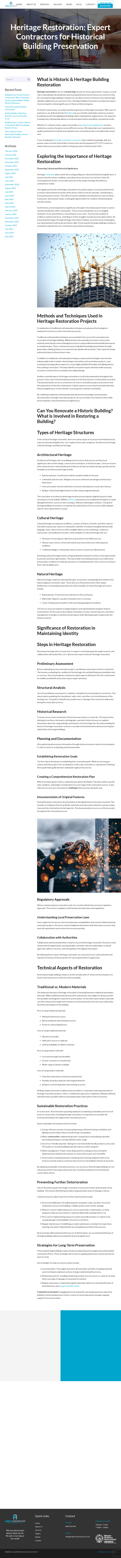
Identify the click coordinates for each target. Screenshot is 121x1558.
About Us (38, 1527)
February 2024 (11, 210)
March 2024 (10, 207)
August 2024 (10, 188)
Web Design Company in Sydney (107, 1552)
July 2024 (9, 192)
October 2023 (11, 225)
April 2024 (9, 203)
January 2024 (10, 214)
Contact (38, 1540)
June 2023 (9, 232)
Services (38, 1530)
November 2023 (12, 221)
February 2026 (11, 151)
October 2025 (11, 166)
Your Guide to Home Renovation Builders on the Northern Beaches (16, 134)
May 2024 (9, 199)
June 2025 (9, 181)
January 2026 (10, 155)
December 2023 (12, 218)
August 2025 (10, 173)
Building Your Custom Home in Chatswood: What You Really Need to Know (17, 125)
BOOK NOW (105, 6)
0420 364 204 (105, 3)
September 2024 (12, 184)
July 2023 (9, 229)
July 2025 (9, 177)
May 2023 (9, 236)
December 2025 (12, 158)
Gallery (38, 1533)
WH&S (37, 1537)
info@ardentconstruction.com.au (77, 1537)
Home (37, 1523)
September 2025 (12, 169)
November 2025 (12, 162)
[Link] (11, 4)
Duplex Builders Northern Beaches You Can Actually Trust (16, 116)
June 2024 (9, 195)
